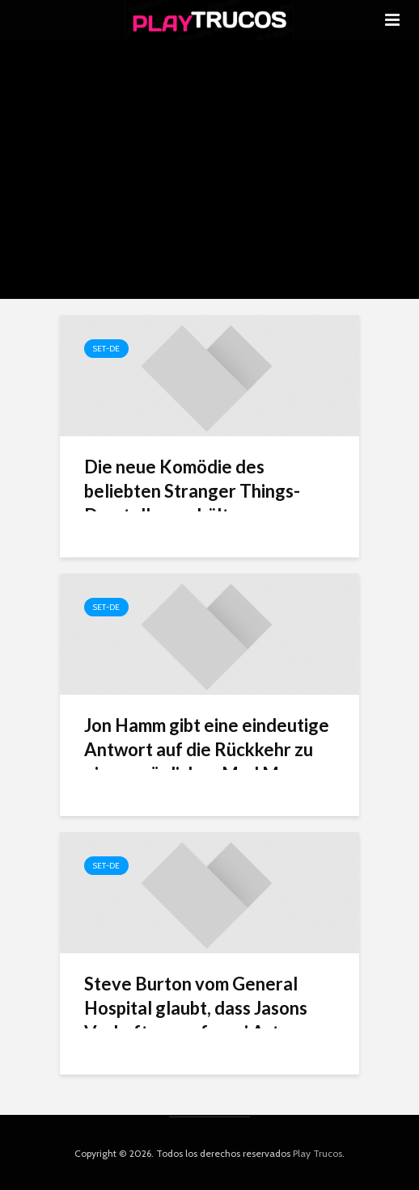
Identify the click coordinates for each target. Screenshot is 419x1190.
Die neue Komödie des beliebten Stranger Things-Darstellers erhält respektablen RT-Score (192, 503)
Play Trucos (317, 1153)
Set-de (106, 348)
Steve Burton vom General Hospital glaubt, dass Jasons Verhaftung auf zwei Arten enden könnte (195, 1020)
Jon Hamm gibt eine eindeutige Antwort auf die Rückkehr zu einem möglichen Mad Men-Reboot (206, 761)
